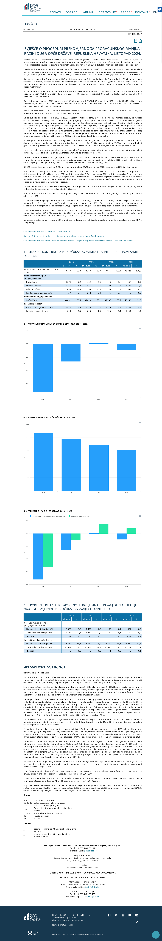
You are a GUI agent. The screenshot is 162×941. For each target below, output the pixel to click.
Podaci (55, 12)
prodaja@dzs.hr (91, 896)
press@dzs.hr (90, 850)
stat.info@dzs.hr (91, 887)
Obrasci (72, 12)
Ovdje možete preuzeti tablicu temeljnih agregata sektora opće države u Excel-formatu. (63, 236)
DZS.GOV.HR (107, 12)
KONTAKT (141, 12)
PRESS (125, 12)
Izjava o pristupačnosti (62, 924)
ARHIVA (88, 12)
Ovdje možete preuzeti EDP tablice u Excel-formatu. (47, 231)
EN (155, 12)
